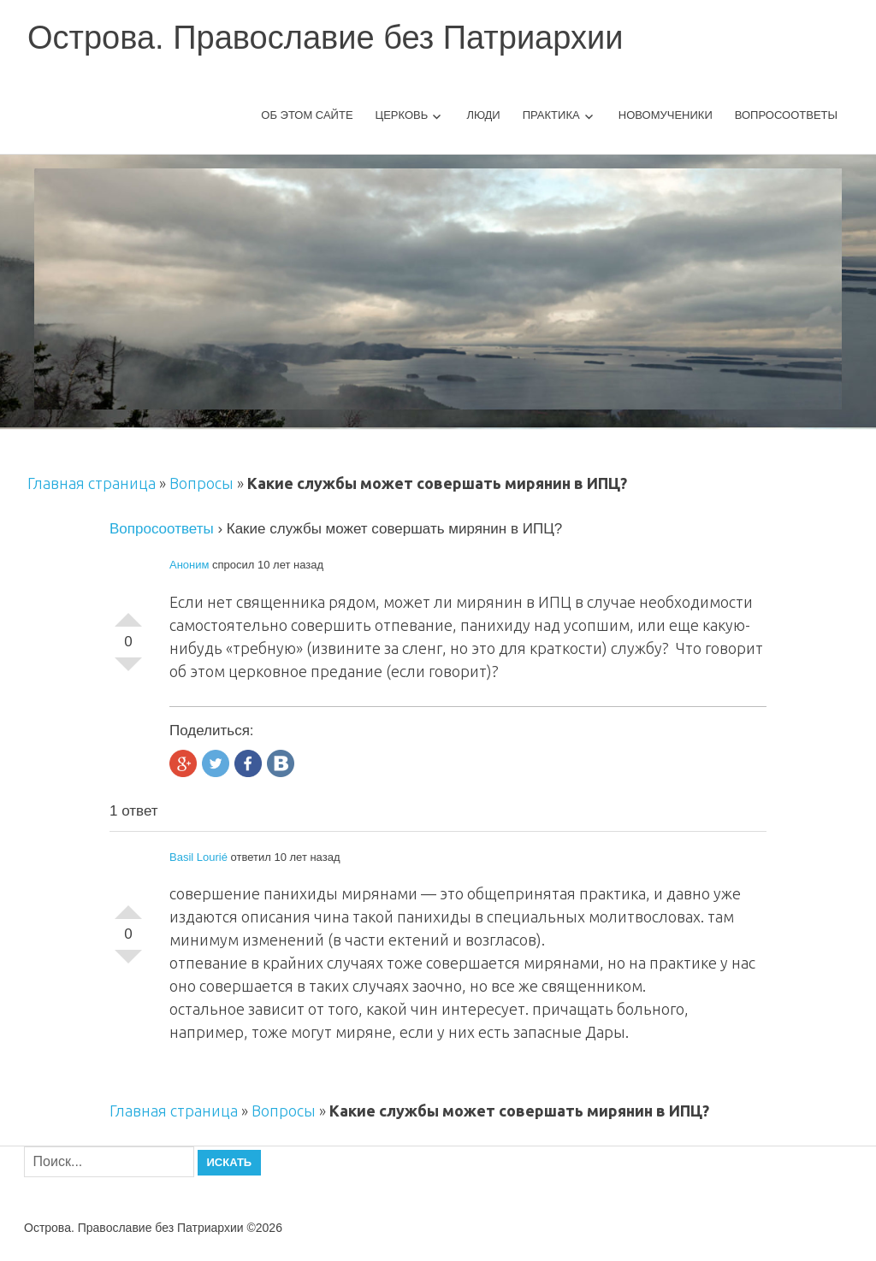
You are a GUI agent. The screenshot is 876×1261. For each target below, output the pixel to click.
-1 (128, 671)
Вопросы (201, 483)
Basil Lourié (198, 857)
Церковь (402, 115)
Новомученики (666, 115)
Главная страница (91, 483)
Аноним (189, 564)
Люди (483, 115)
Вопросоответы (786, 115)
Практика (551, 115)
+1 (128, 613)
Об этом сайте (306, 115)
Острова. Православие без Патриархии (325, 38)
